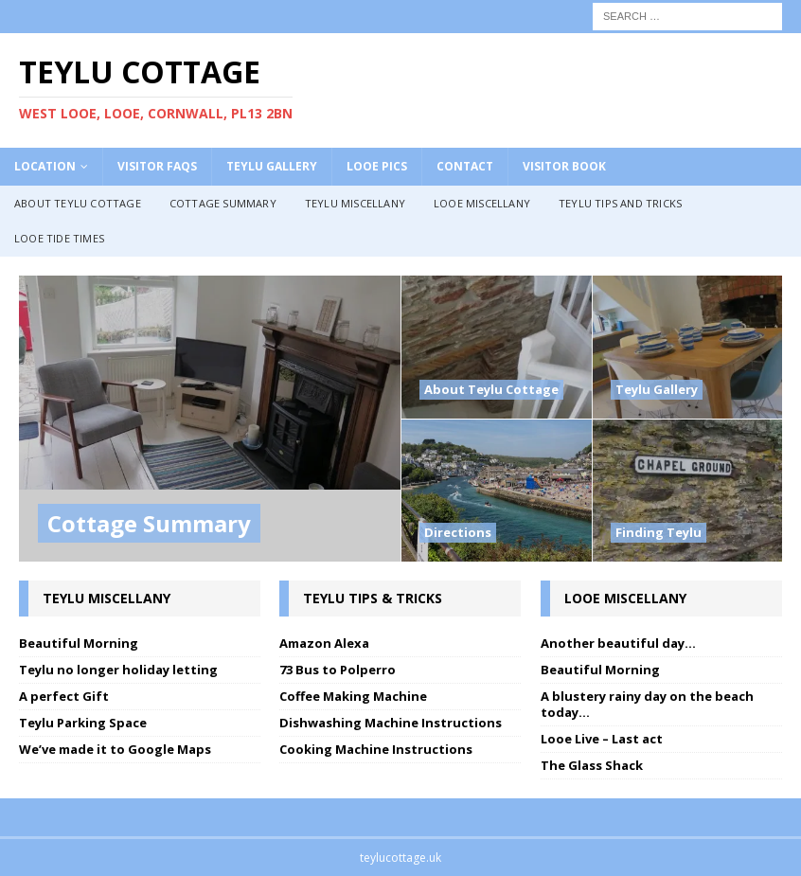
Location (45, 166)
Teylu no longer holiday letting (118, 669)
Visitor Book (564, 166)
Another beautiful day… (618, 643)
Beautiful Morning (78, 643)
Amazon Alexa (324, 643)
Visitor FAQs (157, 166)
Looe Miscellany (482, 203)
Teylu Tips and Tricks (620, 203)
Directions (457, 532)
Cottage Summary (222, 203)
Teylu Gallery (271, 166)
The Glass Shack (592, 765)
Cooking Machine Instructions (375, 749)
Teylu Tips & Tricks (372, 598)
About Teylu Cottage (77, 203)
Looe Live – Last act (602, 738)
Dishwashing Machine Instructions (390, 722)
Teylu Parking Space (83, 722)
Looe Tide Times (59, 238)
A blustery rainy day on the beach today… (647, 704)
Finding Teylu (658, 532)
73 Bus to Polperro (337, 669)
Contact (464, 166)
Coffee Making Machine (353, 696)
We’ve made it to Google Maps (115, 749)
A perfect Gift (64, 696)
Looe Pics (377, 166)
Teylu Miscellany (355, 203)
